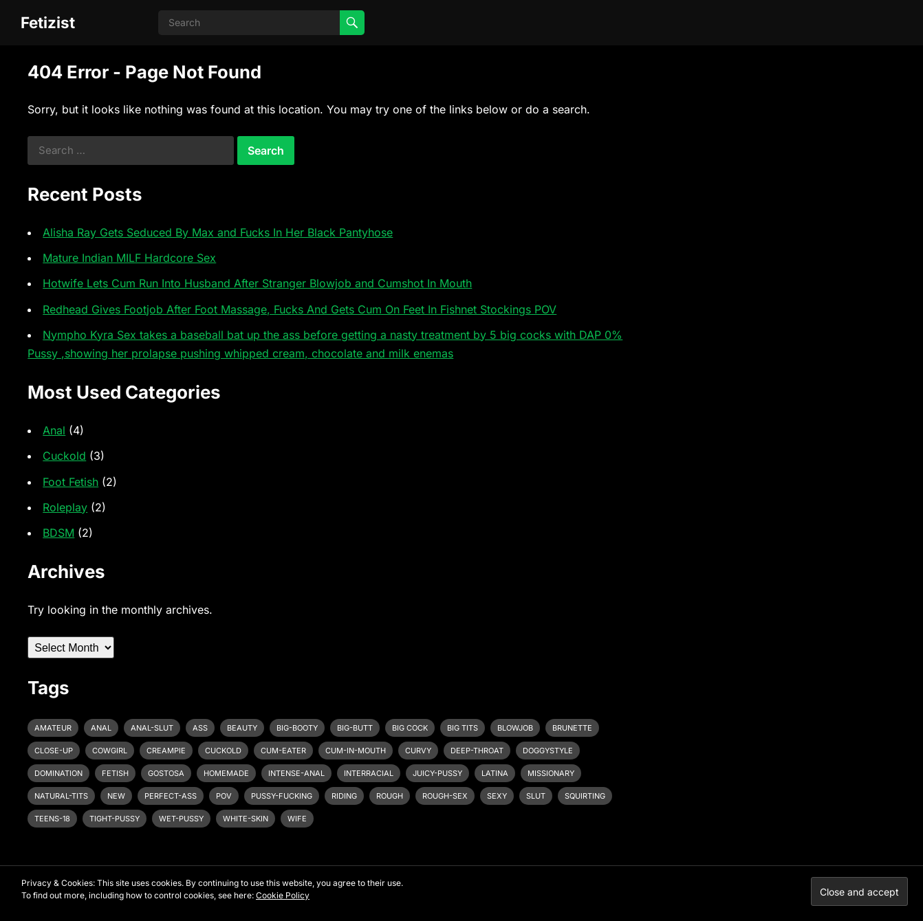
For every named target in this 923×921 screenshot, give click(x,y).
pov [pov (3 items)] (224, 796)
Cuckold (64, 456)
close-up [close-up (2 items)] (53, 750)
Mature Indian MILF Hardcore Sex (129, 258)
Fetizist (48, 22)
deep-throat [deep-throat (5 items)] (476, 750)
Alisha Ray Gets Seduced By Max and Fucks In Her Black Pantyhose (218, 232)
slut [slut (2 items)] (535, 796)
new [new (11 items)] (116, 796)
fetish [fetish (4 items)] (115, 773)
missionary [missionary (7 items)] (551, 773)
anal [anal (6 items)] (101, 728)
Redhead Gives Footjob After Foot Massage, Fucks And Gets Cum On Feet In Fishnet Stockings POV (299, 309)
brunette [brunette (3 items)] (572, 728)
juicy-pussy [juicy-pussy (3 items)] (437, 773)
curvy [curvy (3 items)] (418, 750)
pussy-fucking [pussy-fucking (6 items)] (281, 796)
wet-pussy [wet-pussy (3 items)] (181, 818)
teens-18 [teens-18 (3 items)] (52, 818)
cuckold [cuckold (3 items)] (223, 750)
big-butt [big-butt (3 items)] (355, 728)
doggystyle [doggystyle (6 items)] (548, 750)
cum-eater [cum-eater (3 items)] (283, 750)
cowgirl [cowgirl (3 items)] (109, 750)
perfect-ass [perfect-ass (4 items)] (170, 796)
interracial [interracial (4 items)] (368, 773)
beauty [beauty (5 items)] (242, 728)
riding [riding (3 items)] (344, 796)
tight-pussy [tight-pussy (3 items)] (114, 818)
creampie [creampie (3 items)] (166, 750)
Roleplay (65, 507)
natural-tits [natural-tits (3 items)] (61, 796)
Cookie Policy (283, 895)
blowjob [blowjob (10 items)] (515, 728)
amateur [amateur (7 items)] (53, 728)
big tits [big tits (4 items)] (462, 728)
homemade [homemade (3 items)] (226, 773)
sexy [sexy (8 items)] (497, 796)
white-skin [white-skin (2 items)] (245, 818)
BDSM (58, 533)
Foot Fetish (70, 482)
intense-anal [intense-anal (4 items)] (296, 773)
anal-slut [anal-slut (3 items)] (152, 728)
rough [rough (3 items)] (389, 796)
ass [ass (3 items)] (200, 728)
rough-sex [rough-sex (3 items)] (445, 796)
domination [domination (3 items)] (58, 773)
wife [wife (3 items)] (297, 818)
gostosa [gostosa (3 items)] (166, 773)
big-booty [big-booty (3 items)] (297, 728)
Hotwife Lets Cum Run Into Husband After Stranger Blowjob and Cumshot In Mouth (257, 283)
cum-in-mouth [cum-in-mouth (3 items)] (355, 750)
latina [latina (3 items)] (494, 773)
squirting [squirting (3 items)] (585, 796)
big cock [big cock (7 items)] (410, 728)
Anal (54, 430)
